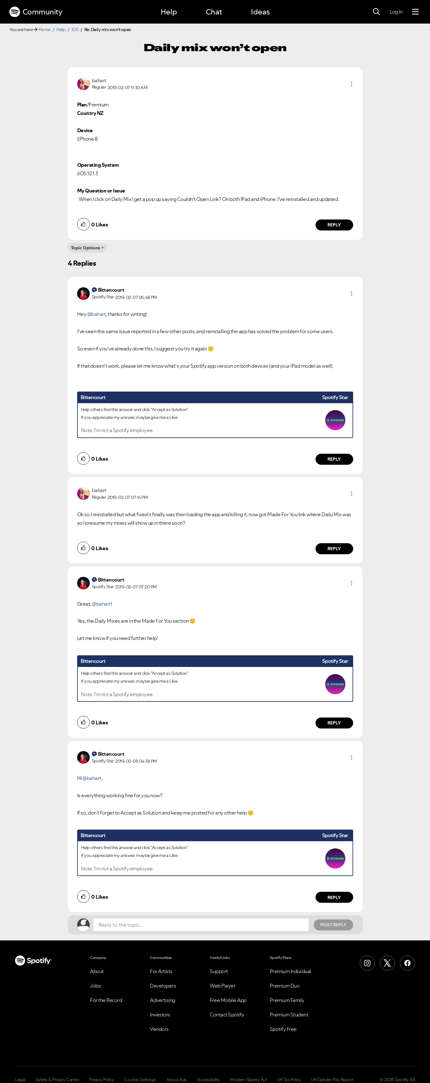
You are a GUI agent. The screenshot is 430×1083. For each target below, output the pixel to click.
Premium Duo (285, 985)
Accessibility (208, 1079)
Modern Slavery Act (248, 1079)
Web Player (222, 985)
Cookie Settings (140, 1079)
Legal (20, 1079)
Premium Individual (290, 971)
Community (35, 12)
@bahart (96, 314)
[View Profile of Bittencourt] (111, 289)
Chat (214, 12)
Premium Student (289, 1014)
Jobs (95, 985)
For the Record (106, 1000)
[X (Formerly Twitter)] (387, 963)
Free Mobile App (228, 1000)
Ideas (260, 12)
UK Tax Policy (289, 1079)
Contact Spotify (227, 1014)
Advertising (162, 1000)
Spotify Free (283, 1029)
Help (169, 12)
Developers (163, 985)
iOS (75, 29)
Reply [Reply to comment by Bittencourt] (334, 459)
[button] (351, 84)
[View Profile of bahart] (99, 80)
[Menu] (415, 12)
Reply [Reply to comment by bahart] (334, 225)
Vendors (159, 1029)
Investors (160, 1014)
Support (219, 971)
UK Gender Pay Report (332, 1079)
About (97, 971)
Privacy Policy (101, 1079)
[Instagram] (367, 963)
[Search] (376, 12)
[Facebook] (407, 963)
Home (44, 29)
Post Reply (333, 925)
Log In (396, 11)
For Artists (161, 971)
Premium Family (287, 1000)
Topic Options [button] (85, 248)
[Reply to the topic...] (201, 924)
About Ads (176, 1079)
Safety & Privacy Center (57, 1079)
